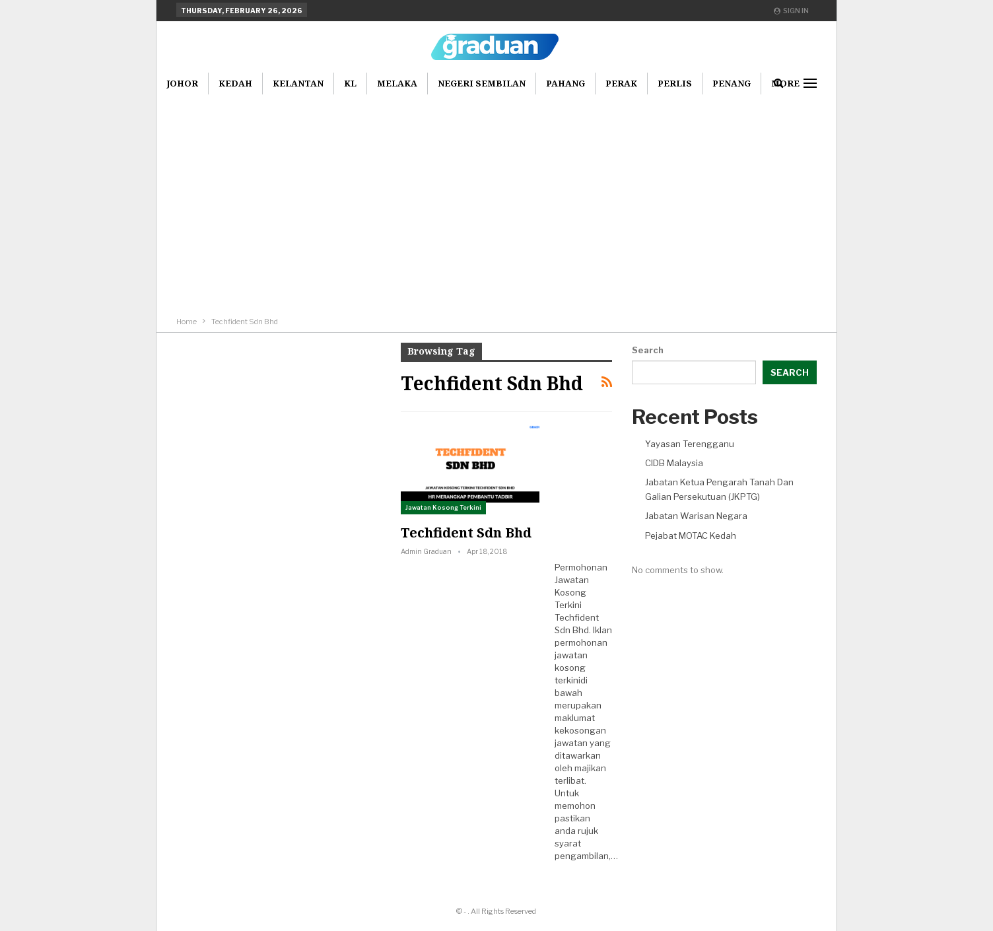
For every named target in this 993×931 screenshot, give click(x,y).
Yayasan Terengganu (689, 443)
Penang (731, 83)
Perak (621, 83)
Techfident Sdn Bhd (466, 532)
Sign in (791, 11)
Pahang (565, 83)
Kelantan (298, 83)
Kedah (235, 83)
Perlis (675, 83)
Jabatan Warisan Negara (696, 515)
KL (350, 83)
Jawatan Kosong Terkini (443, 507)
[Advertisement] (496, 192)
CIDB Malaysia (674, 463)
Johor (182, 83)
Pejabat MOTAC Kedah (690, 535)
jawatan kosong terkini (571, 667)
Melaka (397, 83)
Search (648, 350)
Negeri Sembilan (482, 83)
